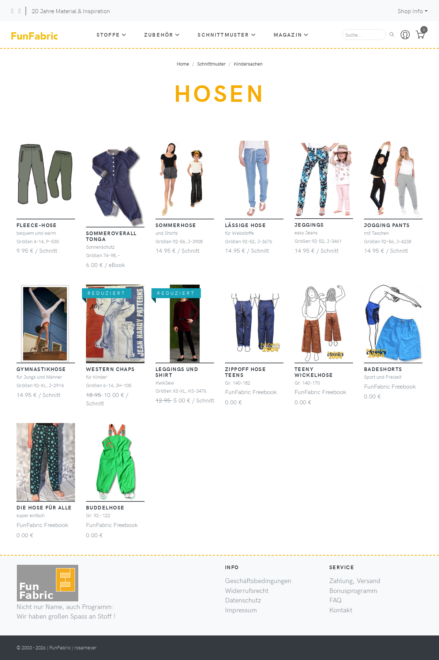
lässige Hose (245, 225)
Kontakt (340, 609)
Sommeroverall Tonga (111, 235)
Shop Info (410, 11)
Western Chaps (110, 368)
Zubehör (162, 34)
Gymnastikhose (41, 368)
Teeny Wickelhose (313, 371)
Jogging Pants (387, 225)
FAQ (335, 600)
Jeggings (309, 224)
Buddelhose (105, 507)
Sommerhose (175, 225)
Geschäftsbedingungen (258, 580)
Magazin (291, 34)
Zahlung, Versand (354, 580)
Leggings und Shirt (176, 371)
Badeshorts (383, 368)
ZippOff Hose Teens (245, 371)
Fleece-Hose (36, 225)
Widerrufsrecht (247, 590)
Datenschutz (243, 600)
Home (183, 63)
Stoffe (112, 34)
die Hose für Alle (44, 507)
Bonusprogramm (353, 590)
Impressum (241, 609)
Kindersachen (248, 63)
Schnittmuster (227, 34)
